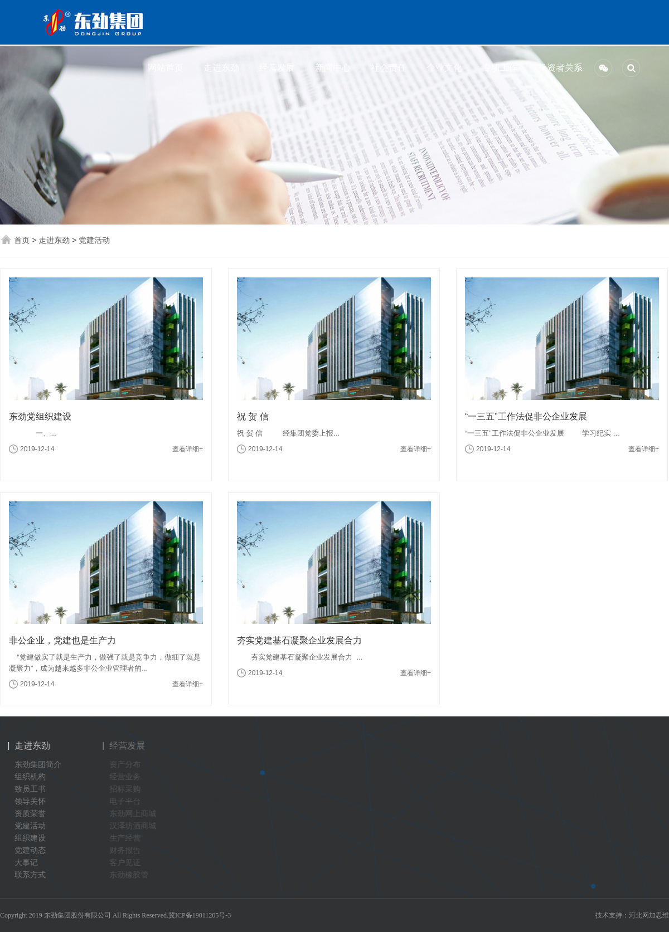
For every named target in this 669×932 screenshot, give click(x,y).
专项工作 (497, 67)
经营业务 (128, 777)
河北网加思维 (649, 915)
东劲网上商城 (136, 813)
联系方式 (27, 875)
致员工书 (27, 789)
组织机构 (27, 777)
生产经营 (128, 838)
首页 (22, 240)
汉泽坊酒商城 (136, 826)
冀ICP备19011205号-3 (199, 915)
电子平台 (128, 801)
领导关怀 (27, 801)
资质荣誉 (27, 813)
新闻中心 (330, 67)
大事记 (23, 862)
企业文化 (442, 67)
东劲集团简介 (35, 764)
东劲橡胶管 (132, 875)
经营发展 (274, 67)
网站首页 (163, 67)
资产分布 (128, 764)
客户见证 (128, 862)
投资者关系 (553, 67)
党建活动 (94, 240)
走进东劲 (219, 67)
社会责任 (386, 67)
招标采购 (128, 789)
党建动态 (27, 850)
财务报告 (128, 850)
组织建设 (27, 838)
